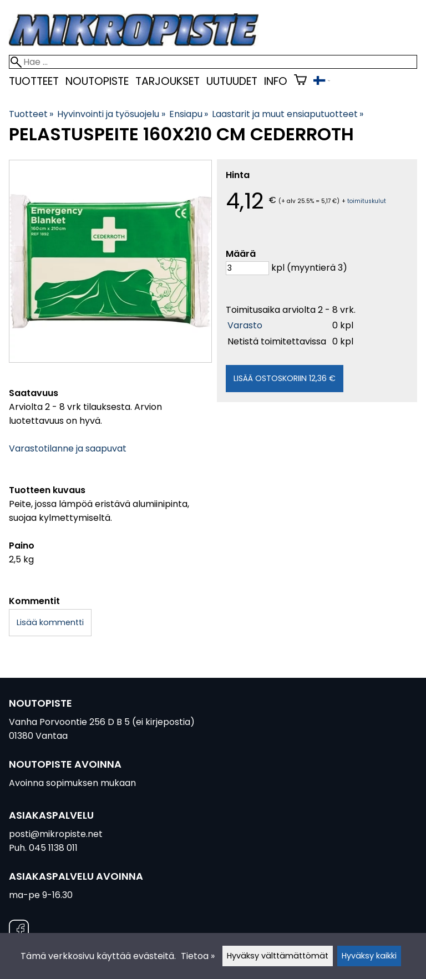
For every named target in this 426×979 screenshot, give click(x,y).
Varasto (244, 325)
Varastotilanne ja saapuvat (67, 448)
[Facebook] (19, 932)
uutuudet (231, 81)
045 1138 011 (53, 847)
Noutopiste (97, 81)
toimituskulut (366, 201)
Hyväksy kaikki (369, 955)
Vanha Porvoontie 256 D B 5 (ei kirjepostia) (102, 722)
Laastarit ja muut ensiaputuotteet (287, 114)
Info (275, 81)
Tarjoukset (167, 81)
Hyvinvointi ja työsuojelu (111, 114)
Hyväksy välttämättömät (277, 955)
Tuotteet (34, 81)
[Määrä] (247, 268)
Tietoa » (198, 956)
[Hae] (213, 62)
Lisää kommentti (50, 622)
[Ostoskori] (300, 81)
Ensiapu (188, 114)
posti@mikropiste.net (56, 834)
